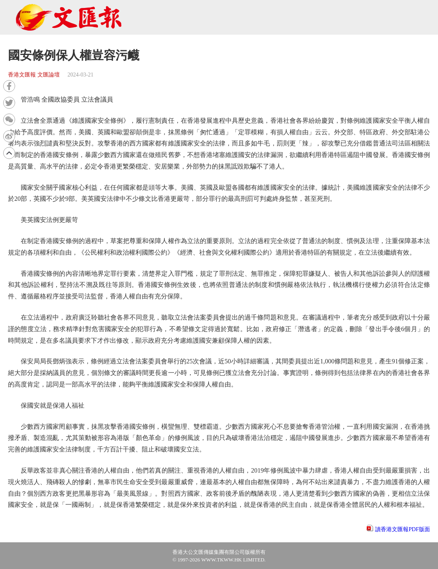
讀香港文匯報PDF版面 (402, 529)
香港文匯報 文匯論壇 (34, 75)
